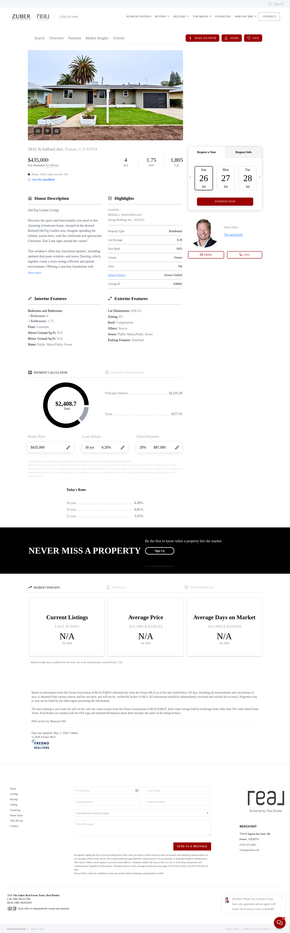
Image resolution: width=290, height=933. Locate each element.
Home (13, 788)
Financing (15, 810)
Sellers (181, 16)
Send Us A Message (192, 846)
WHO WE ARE (246, 16)
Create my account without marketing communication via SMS (136, 873)
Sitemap (279, 929)
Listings (14, 794)
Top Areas (202, 16)
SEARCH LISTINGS (138, 16)
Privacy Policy (80, 873)
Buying (14, 799)
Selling (13, 804)
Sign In (275, 4)
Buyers (162, 16)
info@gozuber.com (249, 850)
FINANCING (223, 16)
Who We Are (16, 820)
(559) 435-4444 (67, 16)
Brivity (22, 929)
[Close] (281, 897)
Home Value (16, 815)
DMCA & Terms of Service (257, 929)
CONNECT (269, 16)
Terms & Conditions (97, 873)
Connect (14, 826)
